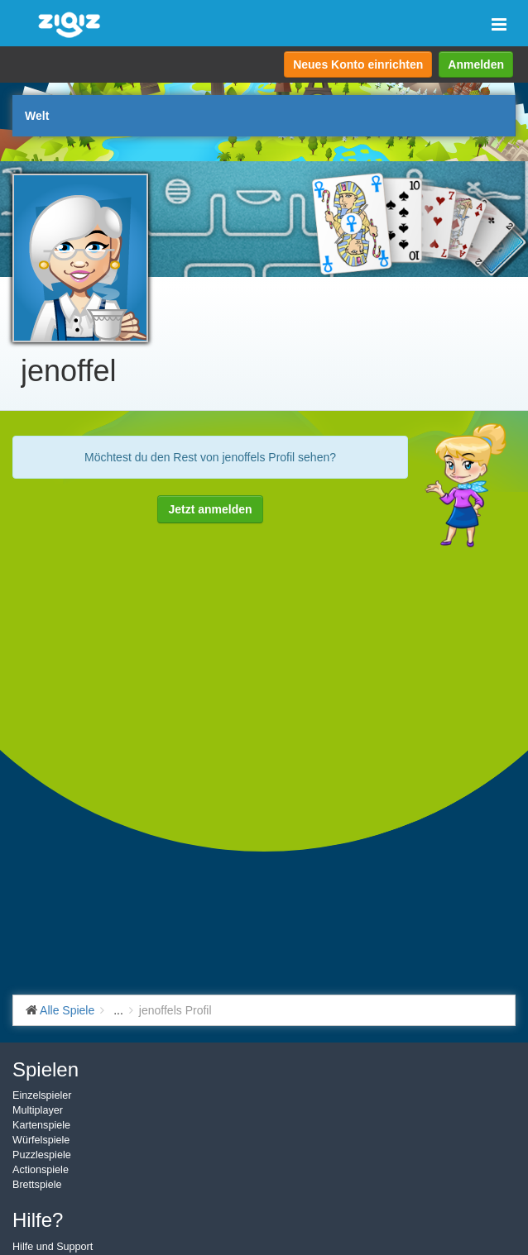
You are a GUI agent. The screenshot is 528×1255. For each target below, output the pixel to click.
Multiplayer (37, 1110)
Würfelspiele (41, 1140)
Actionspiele (40, 1170)
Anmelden (476, 64)
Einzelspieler (41, 1095)
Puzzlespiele (41, 1155)
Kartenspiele (41, 1125)
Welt (37, 115)
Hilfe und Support (52, 1247)
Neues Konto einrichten (358, 64)
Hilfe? (37, 1220)
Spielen (45, 1069)
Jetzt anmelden (210, 509)
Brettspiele (37, 1185)
